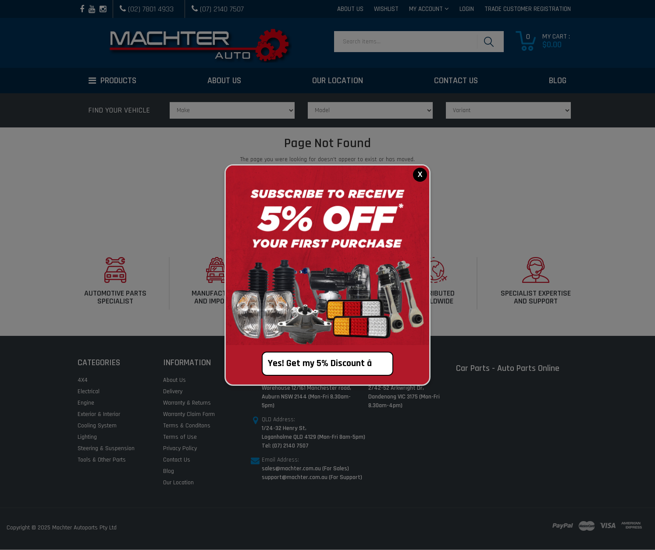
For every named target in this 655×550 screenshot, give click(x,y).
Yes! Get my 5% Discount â (328, 363)
